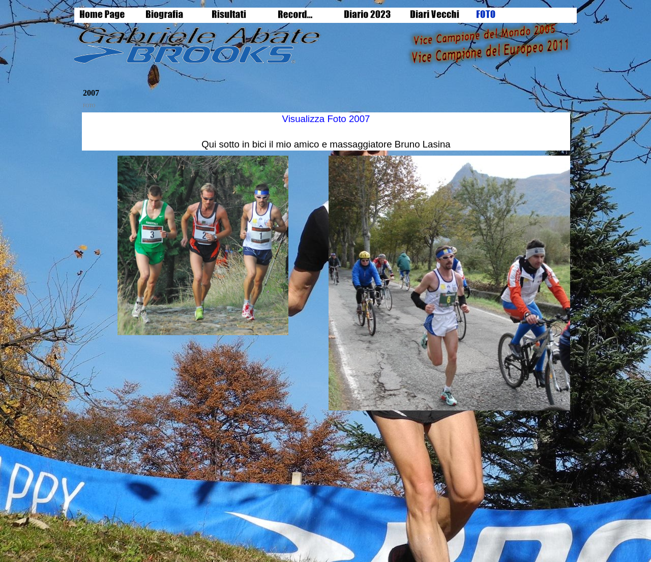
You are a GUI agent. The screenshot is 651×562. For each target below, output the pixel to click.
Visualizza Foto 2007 (326, 118)
